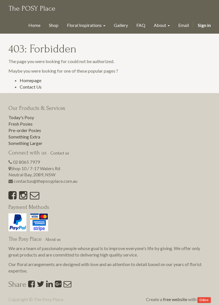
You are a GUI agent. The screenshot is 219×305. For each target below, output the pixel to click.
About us (53, 239)
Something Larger (25, 143)
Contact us (59, 153)
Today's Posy (21, 117)
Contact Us (31, 86)
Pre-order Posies (24, 130)
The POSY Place (31, 8)
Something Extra (24, 136)
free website (175, 299)
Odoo (204, 300)
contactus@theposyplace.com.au (45, 181)
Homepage (30, 80)
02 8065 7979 (26, 162)
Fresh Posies (20, 123)
